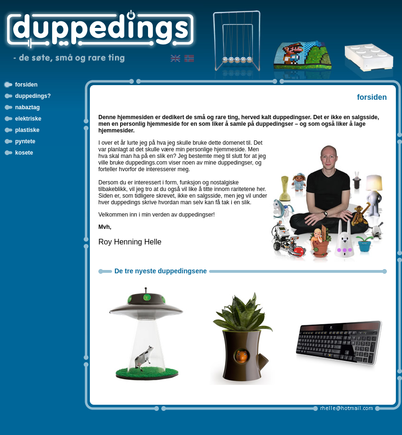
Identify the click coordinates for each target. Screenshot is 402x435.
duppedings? (33, 96)
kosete (24, 152)
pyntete (25, 141)
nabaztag (27, 107)
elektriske (28, 118)
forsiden (26, 84)
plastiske (27, 130)
